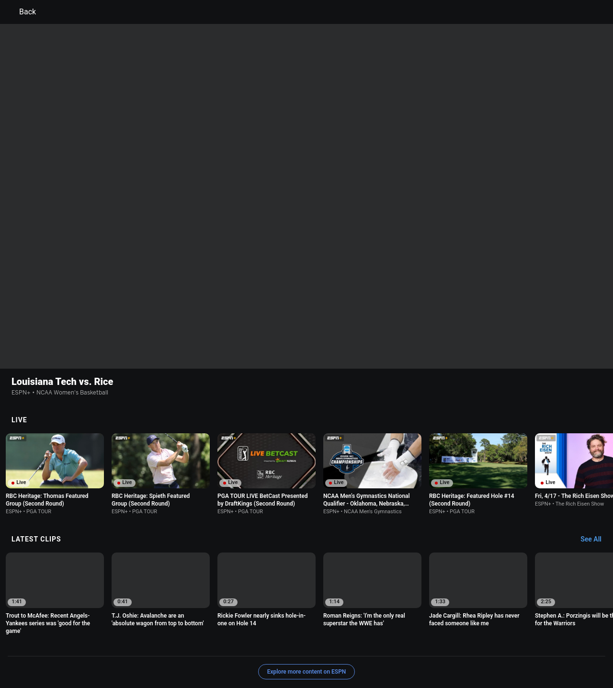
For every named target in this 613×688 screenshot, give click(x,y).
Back (22, 12)
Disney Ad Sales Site (83, 651)
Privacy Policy (118, 642)
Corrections (182, 651)
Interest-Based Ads (353, 642)
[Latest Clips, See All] (595, 477)
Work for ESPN (138, 651)
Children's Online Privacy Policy (276, 642)
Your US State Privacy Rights (185, 642)
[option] (55, 411)
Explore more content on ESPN (306, 609)
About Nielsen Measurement (425, 642)
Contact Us (553, 642)
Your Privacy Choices (501, 642)
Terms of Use (73, 642)
